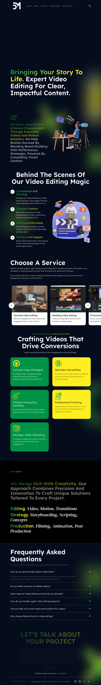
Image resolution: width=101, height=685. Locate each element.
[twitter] (84, 681)
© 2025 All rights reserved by (50, 673)
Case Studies (55, 6)
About (36, 6)
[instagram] (80, 681)
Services (44, 6)
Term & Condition (64, 681)
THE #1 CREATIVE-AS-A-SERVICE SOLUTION (50, 334)
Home (29, 6)
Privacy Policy (53, 681)
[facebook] (75, 681)
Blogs (38, 681)
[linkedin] (89, 681)
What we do (16, 472)
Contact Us (67, 6)
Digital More (13, 117)
